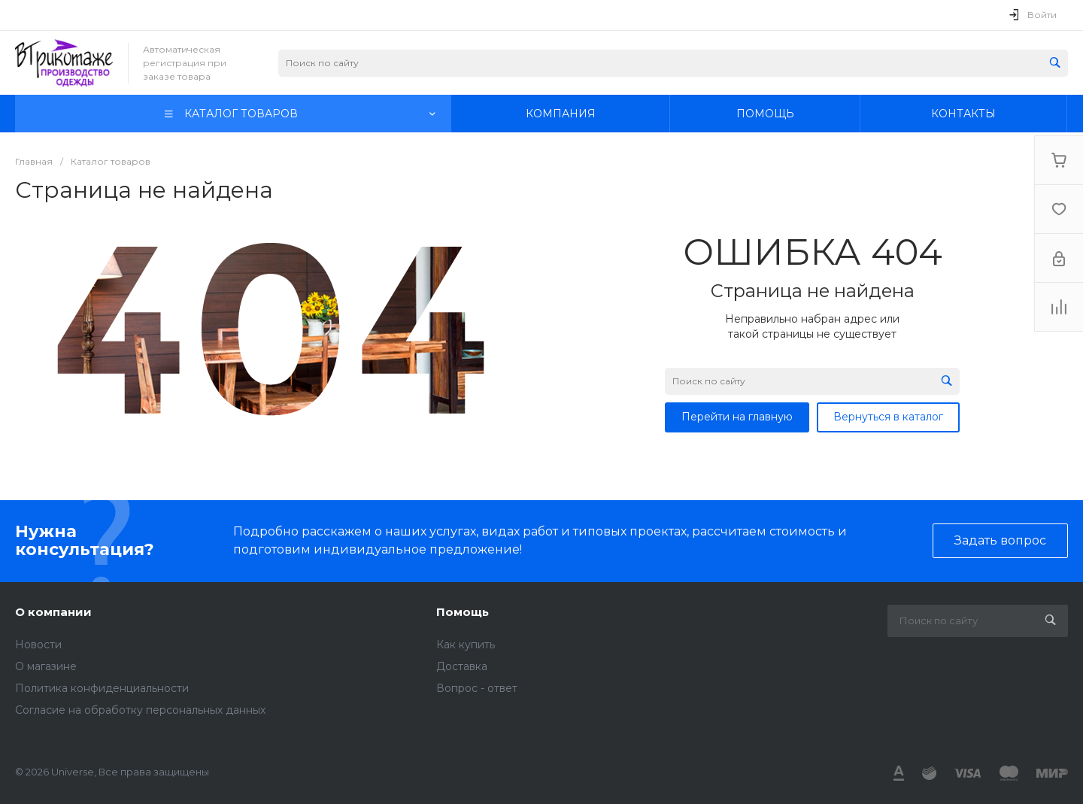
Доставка (461, 666)
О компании (53, 612)
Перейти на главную (737, 416)
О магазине (46, 666)
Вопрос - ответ (476, 688)
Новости (38, 644)
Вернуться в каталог (888, 416)
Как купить (465, 644)
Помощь (462, 612)
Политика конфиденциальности (102, 688)
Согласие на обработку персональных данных (140, 710)
